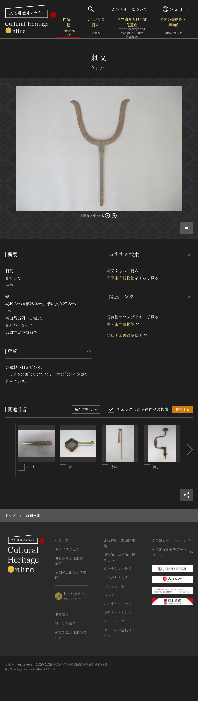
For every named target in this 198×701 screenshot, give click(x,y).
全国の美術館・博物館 (173, 27)
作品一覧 (68, 27)
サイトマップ (114, 621)
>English (175, 9)
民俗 (9, 285)
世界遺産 (62, 614)
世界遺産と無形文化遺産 (132, 28)
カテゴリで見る (95, 27)
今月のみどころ (116, 577)
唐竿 (114, 466)
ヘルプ (109, 594)
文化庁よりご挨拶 (118, 568)
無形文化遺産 (65, 623)
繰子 (156, 466)
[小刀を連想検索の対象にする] (21, 467)
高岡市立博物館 (121, 278)
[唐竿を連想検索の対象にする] (105, 467)
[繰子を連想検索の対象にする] (147, 467)
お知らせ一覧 (114, 586)
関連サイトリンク (118, 612)
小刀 (30, 466)
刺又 (111, 271)
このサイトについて (129, 9)
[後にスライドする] (188, 449)
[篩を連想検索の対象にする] (63, 467)
